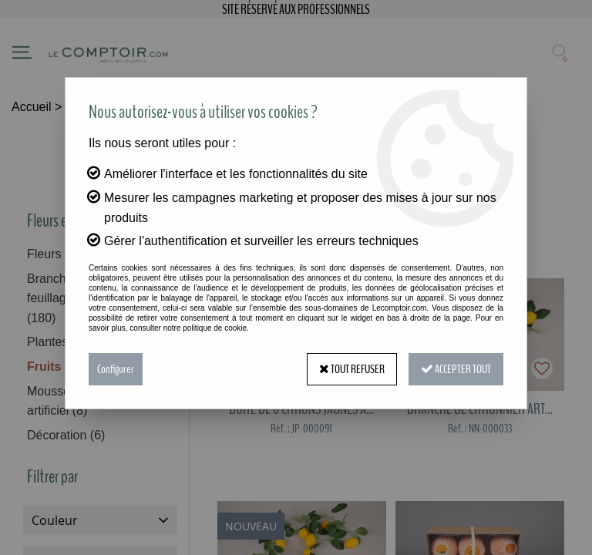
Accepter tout (456, 369)
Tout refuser (352, 369)
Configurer (115, 369)
